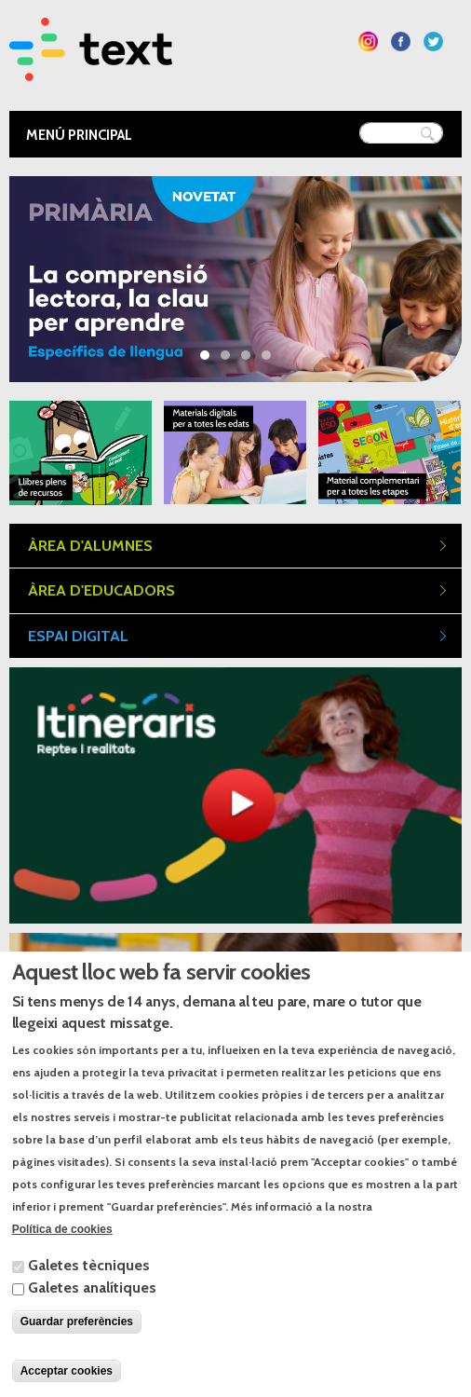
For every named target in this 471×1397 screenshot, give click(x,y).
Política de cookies (62, 1229)
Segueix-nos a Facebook (400, 41)
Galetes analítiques (92, 1287)
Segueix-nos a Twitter (433, 41)
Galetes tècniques (89, 1265)
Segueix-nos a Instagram (368, 41)
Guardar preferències (76, 1321)
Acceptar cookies (66, 1370)
